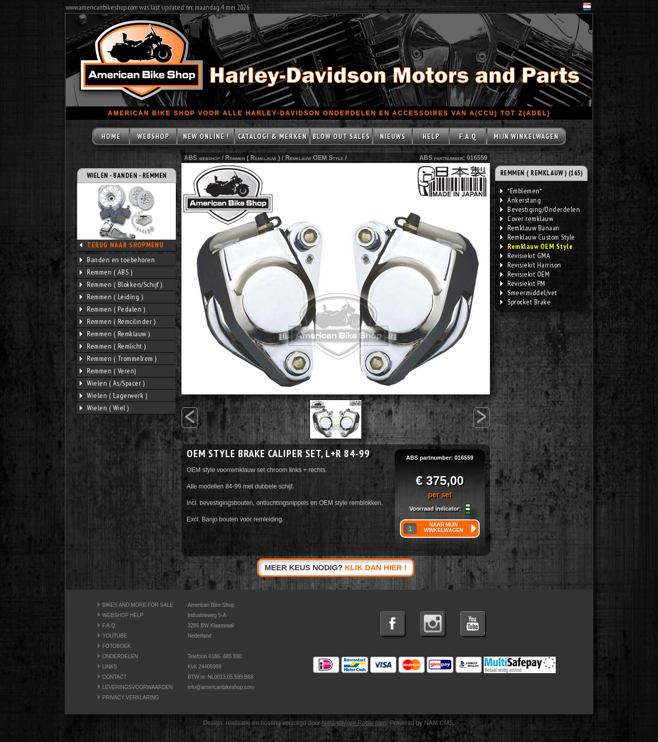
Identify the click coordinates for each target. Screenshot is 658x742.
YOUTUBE (114, 636)
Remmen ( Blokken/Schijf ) (121, 284)
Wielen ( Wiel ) (104, 407)
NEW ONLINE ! (206, 136)
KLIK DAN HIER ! (376, 567)
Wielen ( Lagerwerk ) (113, 395)
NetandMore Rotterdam (354, 723)
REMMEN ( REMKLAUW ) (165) (541, 173)
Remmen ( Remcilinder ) (117, 321)
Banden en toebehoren (117, 259)
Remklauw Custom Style (537, 237)
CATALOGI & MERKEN (272, 136)
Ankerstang (520, 200)
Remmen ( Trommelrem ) (118, 358)
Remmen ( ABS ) (106, 272)
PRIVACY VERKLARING (130, 697)
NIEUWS (393, 136)
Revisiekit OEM (525, 274)
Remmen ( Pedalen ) (112, 309)
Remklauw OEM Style (314, 157)
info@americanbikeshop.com (221, 687)
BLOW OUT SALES (341, 136)
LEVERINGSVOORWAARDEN (137, 687)
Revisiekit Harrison (530, 264)
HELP (431, 136)
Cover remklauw (526, 218)
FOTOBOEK (116, 646)
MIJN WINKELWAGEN (526, 136)
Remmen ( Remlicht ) (113, 346)
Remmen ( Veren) (108, 370)
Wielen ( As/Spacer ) (112, 383)
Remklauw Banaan (530, 227)
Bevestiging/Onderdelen (540, 209)
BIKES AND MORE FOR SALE (137, 605)
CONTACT (114, 677)
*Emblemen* (521, 190)
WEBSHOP (153, 136)
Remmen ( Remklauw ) (115, 333)
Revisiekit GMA (525, 255)
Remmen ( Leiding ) (111, 296)
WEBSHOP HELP (122, 615)
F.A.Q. (109, 625)
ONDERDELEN (120, 656)
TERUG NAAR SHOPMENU (125, 245)
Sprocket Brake (525, 301)
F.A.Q (468, 136)
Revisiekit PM (522, 283)
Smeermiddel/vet (528, 292)
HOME (111, 136)
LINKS (109, 666)
